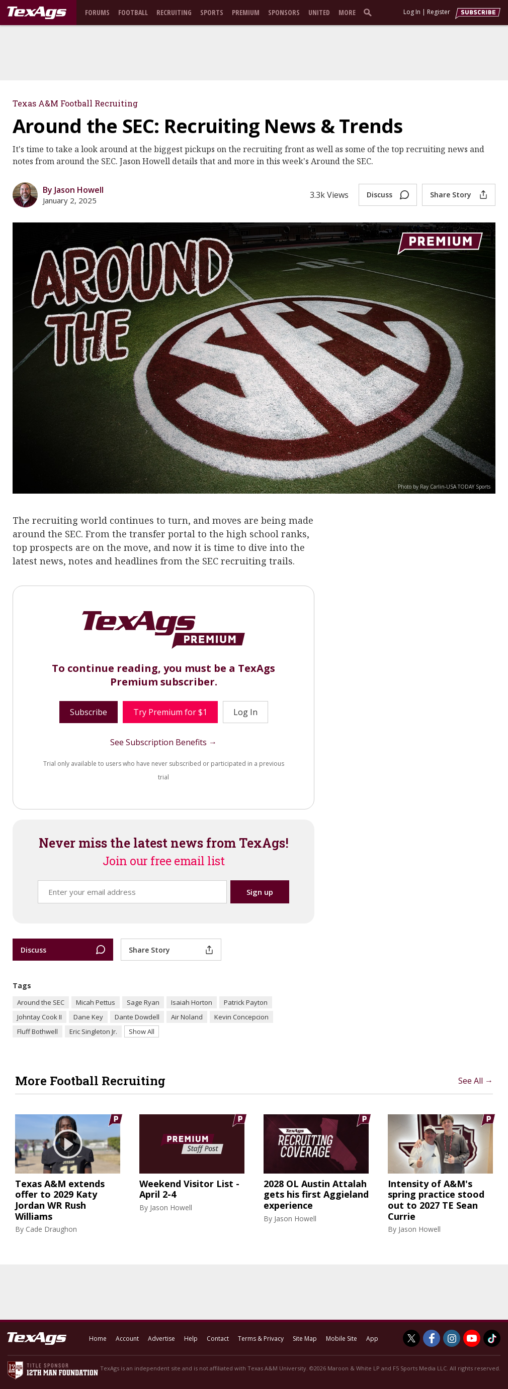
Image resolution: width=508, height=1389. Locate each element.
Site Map (305, 1338)
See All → (475, 1080)
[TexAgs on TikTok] (491, 1338)
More (347, 12)
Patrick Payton (246, 1002)
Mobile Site (341, 1338)
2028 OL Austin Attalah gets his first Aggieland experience (316, 1195)
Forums (97, 12)
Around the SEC (40, 1002)
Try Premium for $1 (170, 712)
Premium (246, 12)
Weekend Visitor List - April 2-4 (189, 1189)
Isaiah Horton (191, 1002)
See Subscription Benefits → (163, 742)
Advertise (161, 1338)
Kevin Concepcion (241, 1016)
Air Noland (187, 1016)
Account (127, 1338)
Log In (411, 12)
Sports (211, 12)
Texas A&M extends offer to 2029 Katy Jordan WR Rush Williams (60, 1200)
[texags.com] (36, 13)
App (372, 1338)
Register (438, 12)
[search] (370, 12)
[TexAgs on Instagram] (451, 1338)
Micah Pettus (95, 1002)
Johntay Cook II (39, 1016)
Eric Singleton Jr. (93, 1031)
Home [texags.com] (98, 1338)
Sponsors (284, 12)
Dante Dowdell (137, 1016)
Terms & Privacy (261, 1338)
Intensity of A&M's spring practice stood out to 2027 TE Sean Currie (436, 1200)
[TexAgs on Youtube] (471, 1338)
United (319, 12)
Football (133, 12)
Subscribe (88, 712)
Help (191, 1338)
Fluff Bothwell (37, 1031)
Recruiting (174, 12)
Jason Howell (171, 1207)
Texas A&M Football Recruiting (75, 103)
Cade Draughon (51, 1229)
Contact (218, 1338)
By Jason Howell (73, 189)
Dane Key (88, 1016)
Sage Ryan (143, 1002)
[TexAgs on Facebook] (431, 1338)
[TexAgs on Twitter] (411, 1338)
